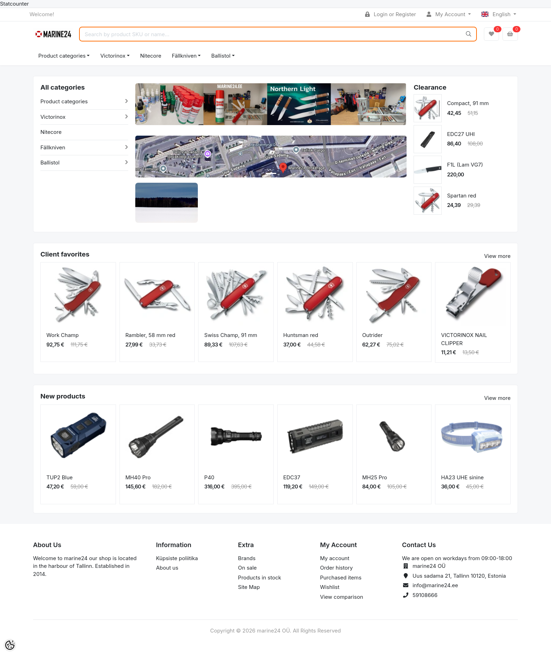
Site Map (249, 587)
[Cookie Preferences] (10, 645)
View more (497, 256)
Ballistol (220, 55)
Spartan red (461, 195)
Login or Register (390, 14)
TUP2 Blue (59, 477)
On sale (247, 567)
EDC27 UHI (461, 134)
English (496, 14)
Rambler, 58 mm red (150, 335)
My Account (447, 14)
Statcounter (14, 3)
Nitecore (150, 55)
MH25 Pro (374, 477)
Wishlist (329, 587)
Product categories (62, 55)
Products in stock (259, 577)
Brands (246, 558)
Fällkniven (184, 55)
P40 (209, 477)
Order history (336, 567)
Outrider (372, 335)
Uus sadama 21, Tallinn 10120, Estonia (459, 575)
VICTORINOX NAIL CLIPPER (464, 339)
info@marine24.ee (435, 585)
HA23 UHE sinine (462, 477)
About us (167, 567)
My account (334, 558)
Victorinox (112, 55)
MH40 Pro (138, 477)
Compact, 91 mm (468, 103)
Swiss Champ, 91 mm (230, 335)
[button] (148, 109)
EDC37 (291, 477)
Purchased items (341, 577)
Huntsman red (300, 335)
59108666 (425, 595)
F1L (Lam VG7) (465, 164)
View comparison (341, 597)
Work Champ (62, 335)
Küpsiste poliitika (177, 558)
